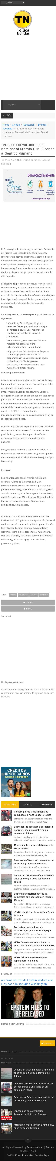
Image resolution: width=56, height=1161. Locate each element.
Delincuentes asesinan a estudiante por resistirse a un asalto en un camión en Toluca (33, 830)
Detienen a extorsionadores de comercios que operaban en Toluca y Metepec (33, 897)
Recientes (27, 804)
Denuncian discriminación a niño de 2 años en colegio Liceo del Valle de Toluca (34, 878)
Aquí (46, 1155)
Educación (28, 124)
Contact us (47, 1043)
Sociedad (7, 128)
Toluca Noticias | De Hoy (40, 1147)
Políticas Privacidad (23, 1155)
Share (28, 608)
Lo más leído (10, 804)
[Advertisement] (28, 68)
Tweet (28, 602)
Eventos (42, 124)
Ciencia (16, 124)
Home (6, 124)
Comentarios (46, 804)
